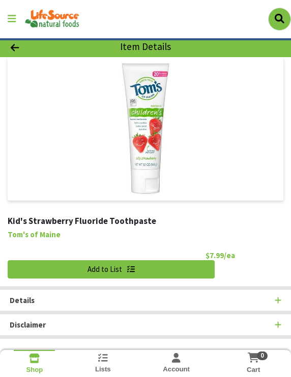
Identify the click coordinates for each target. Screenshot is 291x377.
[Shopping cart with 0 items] (253, 358)
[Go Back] (42, 47)
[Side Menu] (12, 19)
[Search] (279, 19)
